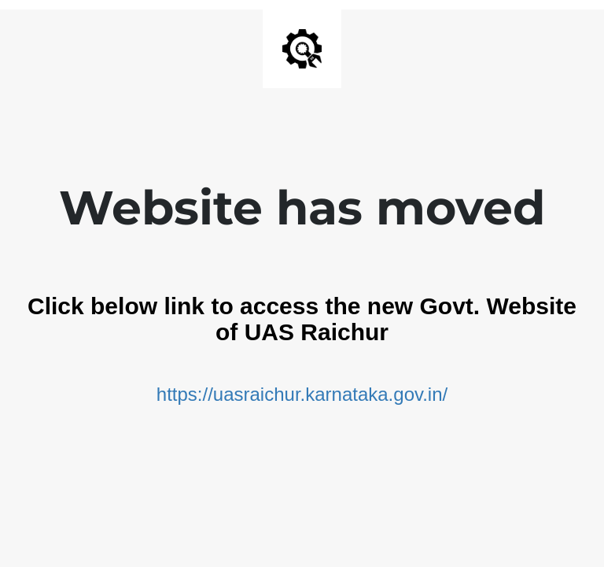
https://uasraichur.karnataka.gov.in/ (302, 394)
